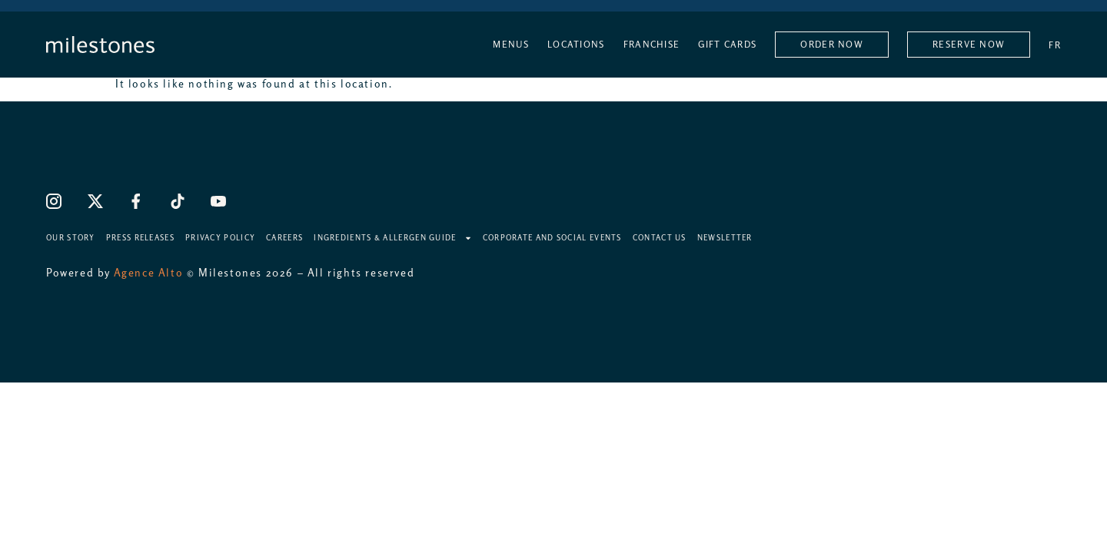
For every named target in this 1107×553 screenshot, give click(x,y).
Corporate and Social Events (552, 237)
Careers (284, 237)
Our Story (70, 237)
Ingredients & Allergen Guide (392, 237)
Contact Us (659, 237)
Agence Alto (149, 273)
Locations (576, 44)
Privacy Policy (220, 237)
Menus (511, 44)
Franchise (651, 44)
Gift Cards (727, 44)
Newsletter (725, 237)
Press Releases (140, 237)
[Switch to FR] (1055, 44)
